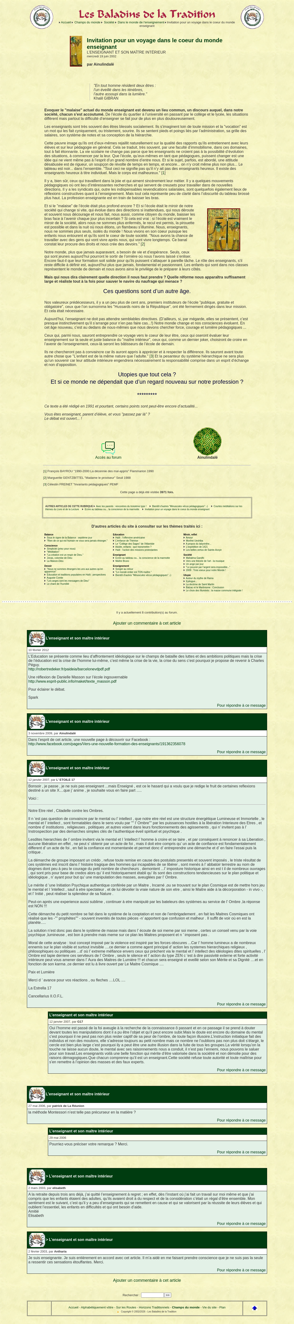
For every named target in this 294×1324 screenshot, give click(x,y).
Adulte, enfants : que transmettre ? (133, 547)
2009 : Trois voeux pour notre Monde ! (206, 570)
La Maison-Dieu (55, 561)
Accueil (66, 22)
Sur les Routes (126, 1307)
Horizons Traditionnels (154, 1307)
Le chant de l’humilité (58, 584)
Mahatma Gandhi (195, 558)
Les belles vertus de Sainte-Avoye (204, 550)
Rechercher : (131, 1295)
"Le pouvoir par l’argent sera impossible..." (208, 567)
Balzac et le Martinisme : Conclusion (205, 587)
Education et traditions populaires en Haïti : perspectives (76, 574)
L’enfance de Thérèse (126, 540)
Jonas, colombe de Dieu (59, 558)
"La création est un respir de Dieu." (65, 555)
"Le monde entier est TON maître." (133, 572)
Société (109, 22)
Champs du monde (87, 22)
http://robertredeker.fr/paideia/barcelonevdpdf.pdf (69, 669)
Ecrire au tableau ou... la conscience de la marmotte (112, 509)
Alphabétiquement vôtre (97, 1307)
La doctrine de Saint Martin (200, 584)
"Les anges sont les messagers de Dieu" (68, 581)
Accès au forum (108, 455)
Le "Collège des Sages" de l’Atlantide (134, 543)
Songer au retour (124, 569)
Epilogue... (191, 581)
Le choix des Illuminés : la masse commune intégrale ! (214, 590)
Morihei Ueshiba (194, 540)
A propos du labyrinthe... (198, 543)
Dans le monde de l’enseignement (141, 22)
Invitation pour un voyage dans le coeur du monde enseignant (177, 509)
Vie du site (209, 1307)
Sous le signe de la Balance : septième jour (69, 537)
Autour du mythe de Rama (200, 578)
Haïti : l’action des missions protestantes (136, 550)
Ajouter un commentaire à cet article (147, 623)
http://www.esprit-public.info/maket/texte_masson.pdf (72, 681)
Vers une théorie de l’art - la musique (205, 561)
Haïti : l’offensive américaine (130, 537)
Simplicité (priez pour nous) (61, 548)
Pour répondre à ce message (241, 705)
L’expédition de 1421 (197, 547)
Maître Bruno (122, 561)
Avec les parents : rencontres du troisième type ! (121, 506)
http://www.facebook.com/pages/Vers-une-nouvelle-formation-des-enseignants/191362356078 (106, 744)
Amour (189, 537)
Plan (222, 1307)
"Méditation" (53, 552)
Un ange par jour (195, 564)
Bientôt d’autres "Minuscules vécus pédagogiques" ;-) (180, 506)
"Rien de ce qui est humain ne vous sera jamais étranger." (77, 540)
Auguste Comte (55, 577)
